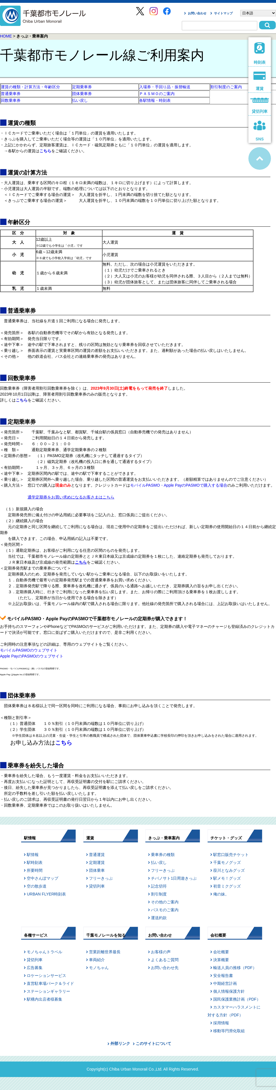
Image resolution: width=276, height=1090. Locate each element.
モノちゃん (99, 967)
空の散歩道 (36, 886)
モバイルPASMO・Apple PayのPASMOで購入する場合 (178, 485)
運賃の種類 (22, 123)
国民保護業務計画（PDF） (237, 999)
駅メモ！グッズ (227, 878)
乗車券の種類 (163, 854)
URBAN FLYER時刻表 (46, 894)
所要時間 (35, 870)
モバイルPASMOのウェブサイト (28, 650)
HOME (6, 36)
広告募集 (35, 967)
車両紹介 (97, 959)
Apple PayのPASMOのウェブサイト (31, 656)
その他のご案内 (165, 902)
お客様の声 (161, 952)
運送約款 (159, 917)
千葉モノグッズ (227, 862)
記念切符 (159, 886)
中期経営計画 (225, 983)
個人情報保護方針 (229, 991)
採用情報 (221, 1023)
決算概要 (221, 959)
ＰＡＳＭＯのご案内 (157, 93)
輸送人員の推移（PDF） (235, 967)
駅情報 (33, 854)
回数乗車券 (11, 100)
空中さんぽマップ (42, 878)
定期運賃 (97, 862)
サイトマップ (223, 13)
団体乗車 (97, 870)
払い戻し (80, 100)
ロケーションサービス (46, 975)
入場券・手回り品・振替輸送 (164, 87)
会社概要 (221, 952)
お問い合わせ (197, 13)
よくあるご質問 (165, 959)
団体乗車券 (82, 93)
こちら (63, 743)
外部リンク (120, 1043)
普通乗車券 (11, 93)
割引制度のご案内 (226, 87)
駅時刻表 (35, 862)
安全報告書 (223, 975)
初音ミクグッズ (227, 886)
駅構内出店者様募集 (44, 999)
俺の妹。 (221, 894)
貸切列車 (97, 886)
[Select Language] (258, 13)
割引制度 (159, 894)
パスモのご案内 (165, 910)
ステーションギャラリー (48, 991)
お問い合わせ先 (165, 967)
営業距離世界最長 (105, 952)
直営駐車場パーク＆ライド (50, 983)
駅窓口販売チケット (231, 854)
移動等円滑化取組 (229, 1031)
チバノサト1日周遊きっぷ (174, 878)
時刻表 (260, 53)
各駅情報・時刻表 (155, 100)
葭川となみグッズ (229, 870)
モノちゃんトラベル (44, 952)
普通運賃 (97, 854)
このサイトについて (153, 1043)
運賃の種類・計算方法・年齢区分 (30, 87)
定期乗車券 (82, 87)
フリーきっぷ (101, 878)
